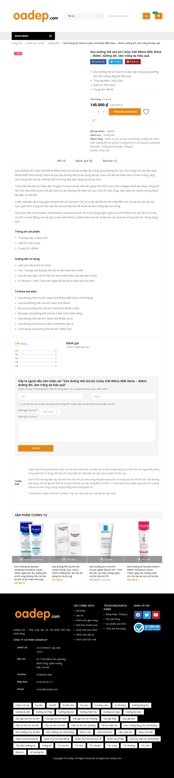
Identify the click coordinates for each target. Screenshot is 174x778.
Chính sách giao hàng (87, 620)
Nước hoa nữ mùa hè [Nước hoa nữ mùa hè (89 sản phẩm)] (27, 738)
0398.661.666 (44, 674)
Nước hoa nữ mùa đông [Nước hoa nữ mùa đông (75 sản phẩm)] (56, 738)
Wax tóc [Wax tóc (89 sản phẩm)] (20, 752)
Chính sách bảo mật (86, 639)
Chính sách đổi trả (85, 634)
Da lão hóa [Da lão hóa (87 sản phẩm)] (68, 705)
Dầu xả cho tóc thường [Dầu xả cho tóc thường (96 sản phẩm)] (83, 725)
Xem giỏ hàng (113, 619)
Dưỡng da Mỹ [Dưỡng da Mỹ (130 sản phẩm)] (23, 711)
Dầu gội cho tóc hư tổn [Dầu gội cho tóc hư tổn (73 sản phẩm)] (27, 718)
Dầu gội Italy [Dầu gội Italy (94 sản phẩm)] (109, 718)
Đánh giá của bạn (28, 410)
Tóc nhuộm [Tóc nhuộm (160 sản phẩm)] (95, 745)
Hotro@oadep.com (47, 689)
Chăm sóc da (111, 138)
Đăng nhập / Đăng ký (116, 614)
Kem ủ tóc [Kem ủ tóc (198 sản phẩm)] (85, 732)
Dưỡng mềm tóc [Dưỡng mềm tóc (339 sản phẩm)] (88, 711)
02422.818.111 (45, 682)
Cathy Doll (116, 80)
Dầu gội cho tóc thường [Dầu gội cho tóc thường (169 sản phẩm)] (85, 718)
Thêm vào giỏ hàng (125, 111)
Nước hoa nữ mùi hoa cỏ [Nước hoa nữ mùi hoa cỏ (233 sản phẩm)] (88, 738)
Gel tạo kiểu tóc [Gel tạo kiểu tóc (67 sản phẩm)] (109, 725)
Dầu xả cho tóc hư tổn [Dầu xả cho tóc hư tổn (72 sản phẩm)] (27, 725)
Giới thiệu (80, 610)
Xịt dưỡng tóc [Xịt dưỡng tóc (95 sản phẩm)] (37, 752)
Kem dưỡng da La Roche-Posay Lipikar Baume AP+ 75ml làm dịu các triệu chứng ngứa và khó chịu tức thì (105, 571)
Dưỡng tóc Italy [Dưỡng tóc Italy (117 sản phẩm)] (111, 711)
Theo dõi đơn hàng (116, 628)
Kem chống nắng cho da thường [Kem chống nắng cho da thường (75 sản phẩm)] (140, 725)
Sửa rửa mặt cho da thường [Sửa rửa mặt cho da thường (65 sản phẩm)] (144, 738)
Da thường (134, 138)
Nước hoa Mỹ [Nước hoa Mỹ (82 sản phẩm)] (145, 732)
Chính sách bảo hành (86, 629)
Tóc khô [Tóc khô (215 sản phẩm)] (79, 745)
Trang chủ (17, 43)
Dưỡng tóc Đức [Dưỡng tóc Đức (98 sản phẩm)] (134, 711)
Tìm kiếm (146, 16)
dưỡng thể (45, 270)
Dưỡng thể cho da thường (133, 142)
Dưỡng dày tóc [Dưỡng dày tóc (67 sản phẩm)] (66, 711)
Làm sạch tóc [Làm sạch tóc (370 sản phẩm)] (125, 732)
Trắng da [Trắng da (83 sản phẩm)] (46, 745)
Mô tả (61, 161)
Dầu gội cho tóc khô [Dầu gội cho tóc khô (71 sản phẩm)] (56, 718)
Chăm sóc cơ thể (35, 43)
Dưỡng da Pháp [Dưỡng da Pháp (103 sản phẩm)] (44, 711)
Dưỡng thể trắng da (112, 146)
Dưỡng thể (53, 43)
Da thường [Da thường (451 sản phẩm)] (120, 705)
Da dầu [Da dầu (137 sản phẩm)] (39, 705)
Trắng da (128, 146)
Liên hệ (79, 615)
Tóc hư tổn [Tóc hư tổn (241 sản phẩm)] (63, 745)
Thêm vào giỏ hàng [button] (33, 559)
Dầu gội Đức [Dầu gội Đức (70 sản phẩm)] (128, 718)
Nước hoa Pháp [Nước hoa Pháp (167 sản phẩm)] (115, 738)
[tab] (61, 162)
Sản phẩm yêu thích (116, 623)
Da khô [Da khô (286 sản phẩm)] (52, 705)
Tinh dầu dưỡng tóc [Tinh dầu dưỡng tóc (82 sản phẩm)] (26, 745)
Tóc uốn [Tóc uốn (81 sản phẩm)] (145, 745)
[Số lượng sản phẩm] (98, 111)
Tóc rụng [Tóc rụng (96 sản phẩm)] (112, 745)
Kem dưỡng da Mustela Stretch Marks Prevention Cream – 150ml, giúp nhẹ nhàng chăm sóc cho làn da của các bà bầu (143, 571)
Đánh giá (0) (84, 161)
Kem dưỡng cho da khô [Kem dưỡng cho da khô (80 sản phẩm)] (28, 732)
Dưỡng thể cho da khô (107, 142)
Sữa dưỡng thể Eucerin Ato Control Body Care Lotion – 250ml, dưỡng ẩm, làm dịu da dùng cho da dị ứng (67, 571)
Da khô (123, 138)
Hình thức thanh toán (87, 625)
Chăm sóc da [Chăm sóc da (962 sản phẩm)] (22, 705)
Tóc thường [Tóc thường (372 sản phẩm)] (129, 745)
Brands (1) (110, 161)
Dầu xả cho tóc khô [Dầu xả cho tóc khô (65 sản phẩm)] (55, 725)
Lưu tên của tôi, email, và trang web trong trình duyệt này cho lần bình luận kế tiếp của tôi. (68, 403)
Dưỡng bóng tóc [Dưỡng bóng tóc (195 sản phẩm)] (140, 705)
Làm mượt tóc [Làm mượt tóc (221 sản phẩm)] (104, 732)
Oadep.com (115, 758)
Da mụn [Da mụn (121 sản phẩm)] (84, 705)
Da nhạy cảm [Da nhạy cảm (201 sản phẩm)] (101, 705)
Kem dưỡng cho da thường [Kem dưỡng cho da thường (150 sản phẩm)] (60, 732)
